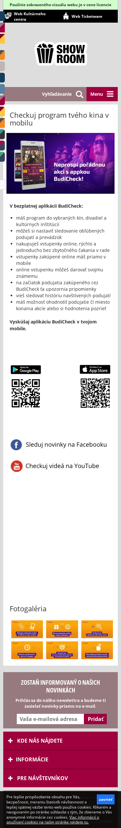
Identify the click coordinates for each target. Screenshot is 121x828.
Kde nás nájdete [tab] (35, 740)
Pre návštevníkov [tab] (38, 778)
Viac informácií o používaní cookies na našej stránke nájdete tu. (52, 819)
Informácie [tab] (28, 759)
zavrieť (105, 799)
